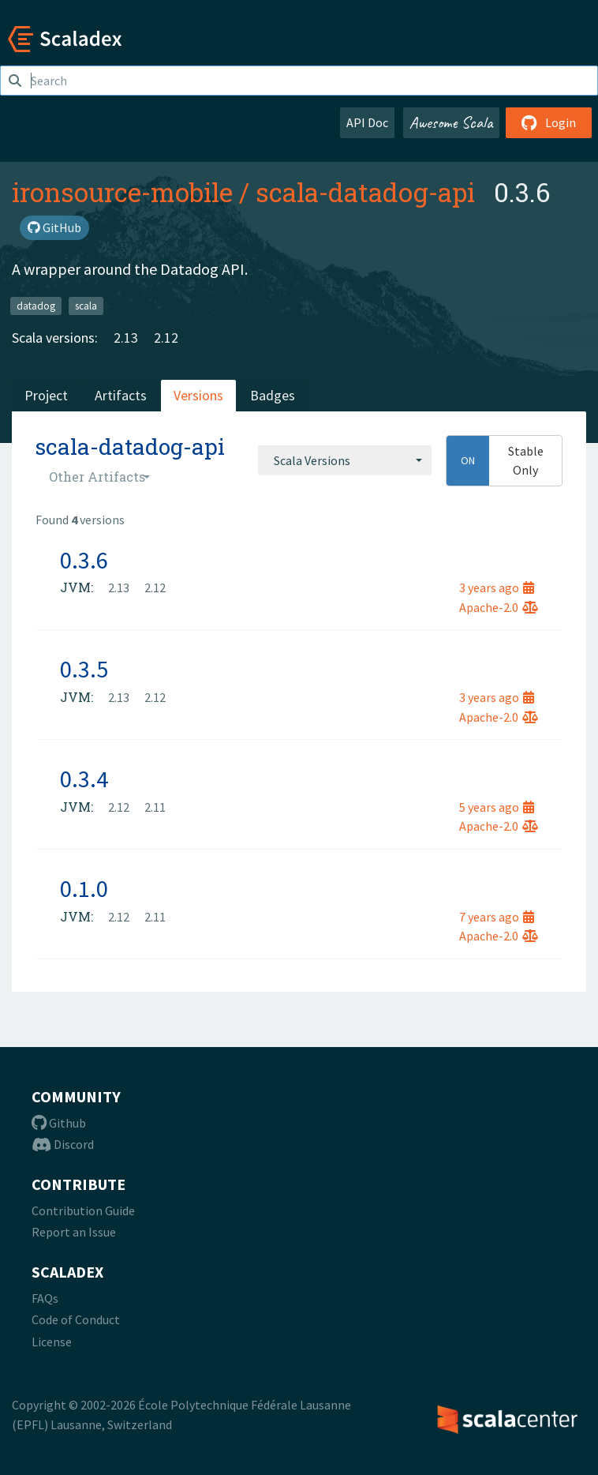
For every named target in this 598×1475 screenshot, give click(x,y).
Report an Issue (74, 1232)
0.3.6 (84, 560)
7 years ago (496, 917)
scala (86, 305)
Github (59, 1123)
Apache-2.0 (498, 607)
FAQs (45, 1298)
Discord (63, 1144)
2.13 (126, 337)
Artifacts (121, 395)
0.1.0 (84, 888)
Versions (198, 395)
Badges (272, 395)
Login (548, 122)
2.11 (155, 807)
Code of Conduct (76, 1319)
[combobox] (345, 460)
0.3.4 (84, 779)
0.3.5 (84, 669)
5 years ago (496, 807)
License (52, 1341)
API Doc (367, 122)
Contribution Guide (83, 1210)
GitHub (54, 227)
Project (46, 395)
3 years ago (496, 587)
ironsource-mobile (122, 192)
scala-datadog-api (365, 192)
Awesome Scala (451, 122)
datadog (36, 305)
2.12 (166, 337)
